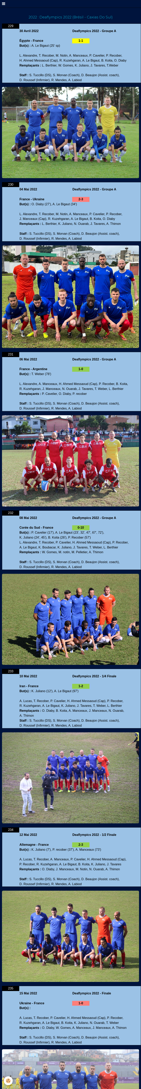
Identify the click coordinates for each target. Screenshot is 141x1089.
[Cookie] (8, 1080)
